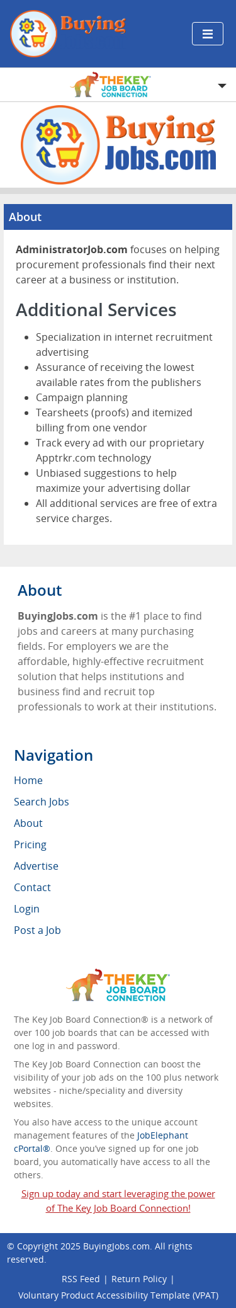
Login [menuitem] (27, 909)
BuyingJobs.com (116, 1246)
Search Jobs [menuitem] (41, 802)
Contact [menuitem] (32, 887)
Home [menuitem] (28, 780)
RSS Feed (81, 1279)
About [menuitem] (28, 823)
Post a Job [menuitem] (37, 930)
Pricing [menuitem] (30, 844)
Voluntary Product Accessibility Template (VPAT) (118, 1295)
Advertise (36, 866)
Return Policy (139, 1279)
